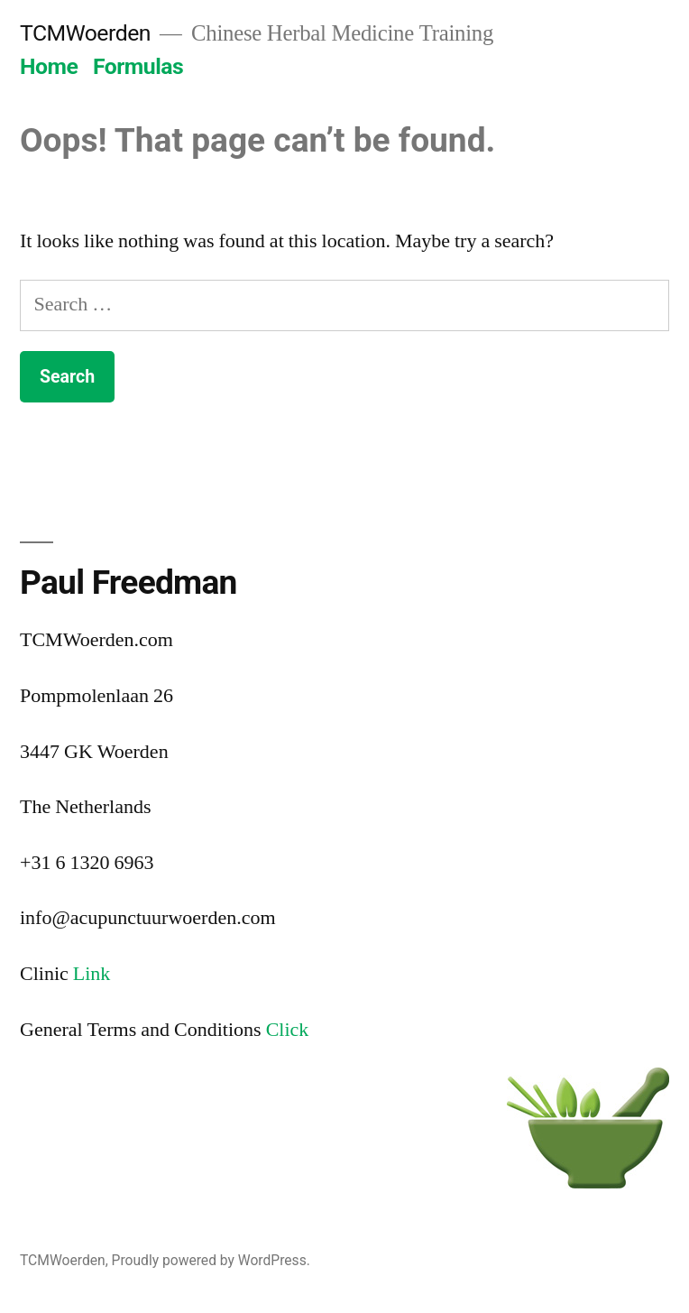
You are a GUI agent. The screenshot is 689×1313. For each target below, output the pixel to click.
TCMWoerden (85, 33)
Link (92, 973)
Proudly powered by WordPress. (211, 1260)
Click (287, 1029)
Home (49, 66)
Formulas (138, 66)
